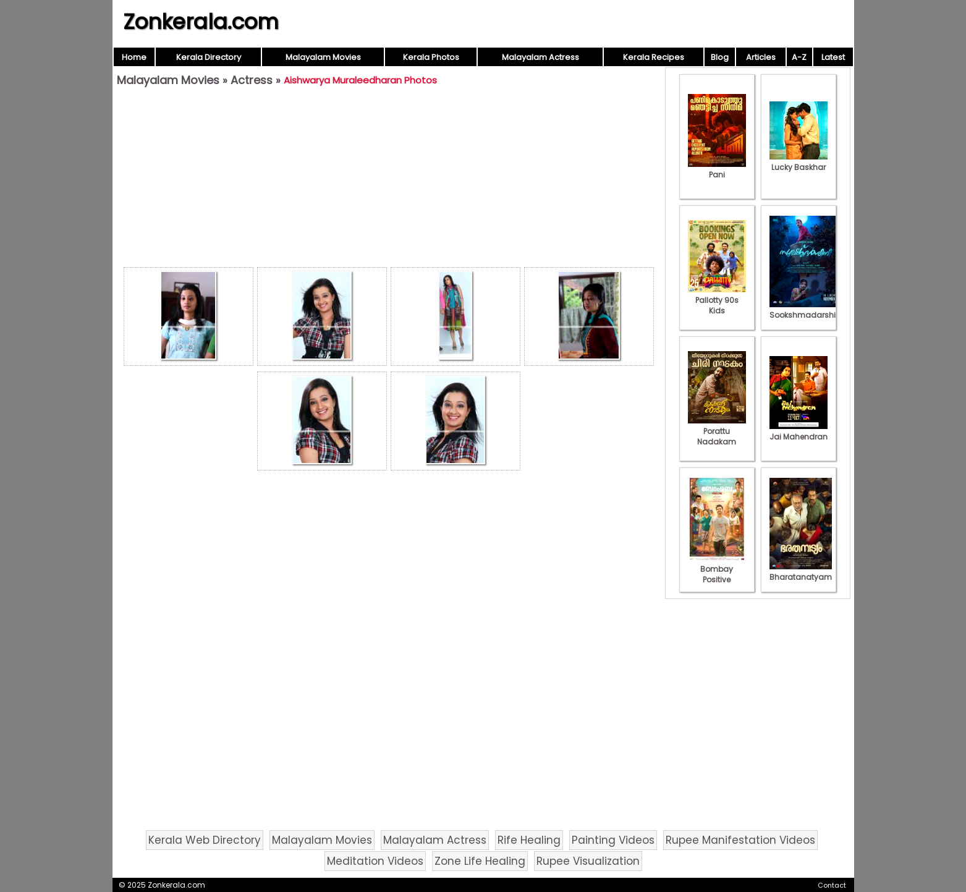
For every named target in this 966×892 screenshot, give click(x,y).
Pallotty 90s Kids (717, 300)
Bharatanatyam (800, 571)
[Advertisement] (389, 179)
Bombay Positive (717, 569)
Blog (720, 57)
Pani (717, 169)
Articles (761, 57)
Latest (833, 57)
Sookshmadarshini (805, 309)
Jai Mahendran (798, 431)
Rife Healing (529, 840)
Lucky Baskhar (798, 161)
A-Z (799, 57)
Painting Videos (613, 840)
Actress (252, 80)
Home (134, 57)
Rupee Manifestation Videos (740, 840)
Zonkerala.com (201, 21)
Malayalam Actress (540, 57)
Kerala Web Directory (204, 840)
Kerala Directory (208, 57)
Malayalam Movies (323, 57)
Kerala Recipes (653, 57)
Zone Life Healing (479, 861)
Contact (832, 885)
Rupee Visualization (588, 861)
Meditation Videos (375, 861)
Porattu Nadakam (717, 431)
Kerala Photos (431, 57)
